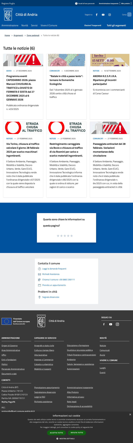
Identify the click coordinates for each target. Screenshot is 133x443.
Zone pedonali (33, 35)
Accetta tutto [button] (56, 433)
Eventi (102, 372)
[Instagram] (105, 14)
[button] (66, 438)
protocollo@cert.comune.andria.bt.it (18, 411)
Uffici (4, 354)
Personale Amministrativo (13, 369)
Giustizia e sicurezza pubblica (80, 350)
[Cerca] (128, 14)
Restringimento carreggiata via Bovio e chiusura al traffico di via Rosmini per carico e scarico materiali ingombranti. (66, 150)
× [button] (130, 415)
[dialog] (66, 427)
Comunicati (55, 70)
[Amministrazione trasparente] (108, 3)
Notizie (96, 70)
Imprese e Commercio (43, 359)
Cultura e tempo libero (44, 350)
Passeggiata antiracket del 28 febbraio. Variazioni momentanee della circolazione (109, 150)
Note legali (72, 401)
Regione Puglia (8, 3)
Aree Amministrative (11, 350)
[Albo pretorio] (125, 3)
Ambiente (71, 359)
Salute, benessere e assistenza (80, 364)
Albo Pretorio (73, 392)
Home (7, 35)
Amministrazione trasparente (80, 387)
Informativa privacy (75, 396)
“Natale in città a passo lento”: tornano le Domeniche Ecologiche (66, 80)
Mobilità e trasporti (42, 369)
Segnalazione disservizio (45, 392)
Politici (5, 364)
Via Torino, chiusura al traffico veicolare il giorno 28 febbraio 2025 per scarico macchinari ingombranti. (22, 150)
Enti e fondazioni (9, 359)
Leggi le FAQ (39, 396)
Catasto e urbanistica (43, 364)
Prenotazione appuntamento (46, 387)
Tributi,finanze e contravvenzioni (81, 354)
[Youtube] (98, 14)
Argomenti (18, 35)
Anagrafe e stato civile (44, 345)
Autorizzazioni (73, 368)
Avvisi (9, 70)
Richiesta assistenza (43, 401)
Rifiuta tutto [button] (77, 433)
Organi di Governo (10, 345)
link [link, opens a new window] (91, 427)
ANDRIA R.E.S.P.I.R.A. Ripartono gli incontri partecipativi (105, 80)
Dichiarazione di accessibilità (79, 406)
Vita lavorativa (40, 354)
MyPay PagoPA (8, 401)
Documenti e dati (9, 373)
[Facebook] (92, 14)
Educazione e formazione (78, 345)
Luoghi (103, 367)
